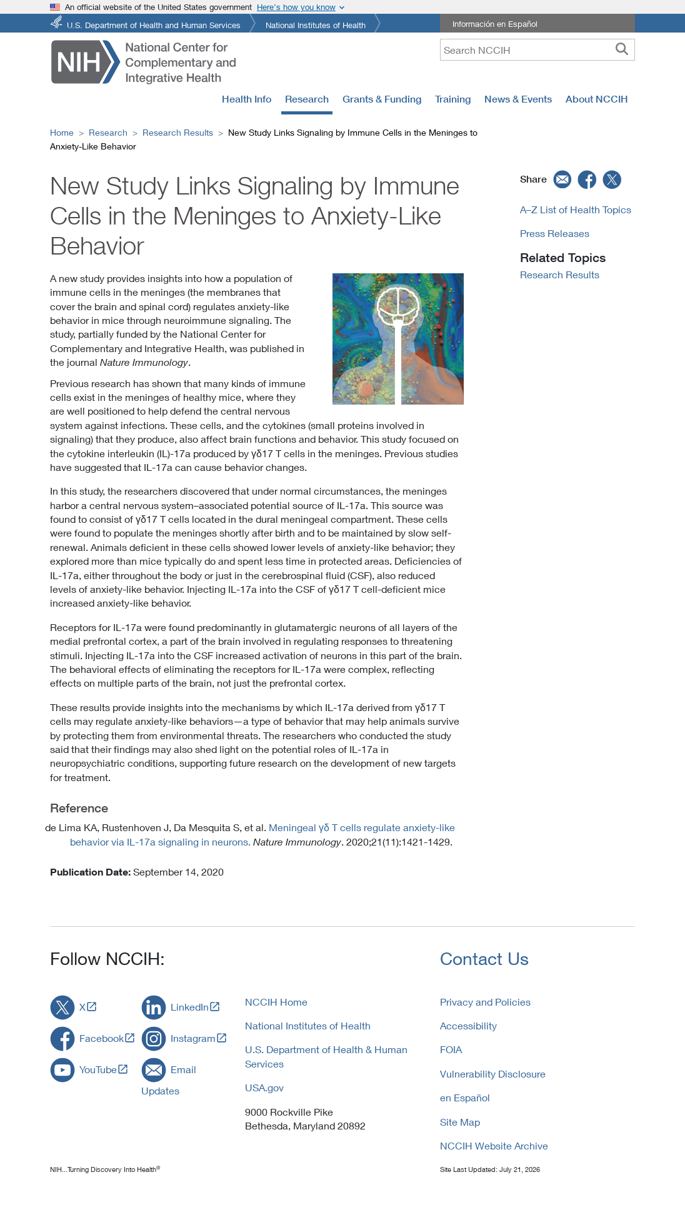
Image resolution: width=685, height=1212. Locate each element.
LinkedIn (190, 1007)
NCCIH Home (276, 1001)
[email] (561, 179)
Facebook (101, 1038)
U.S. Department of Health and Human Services (154, 24)
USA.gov (264, 1087)
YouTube (98, 1069)
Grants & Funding (381, 99)
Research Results (177, 132)
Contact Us (484, 958)
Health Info (246, 99)
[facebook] (587, 179)
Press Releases (554, 233)
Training (453, 99)
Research (307, 99)
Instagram (193, 1038)
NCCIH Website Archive (494, 1145)
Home (62, 132)
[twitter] (612, 179)
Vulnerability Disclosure (493, 1073)
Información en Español (495, 24)
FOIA (451, 1049)
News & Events (518, 99)
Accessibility (468, 1025)
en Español (465, 1097)
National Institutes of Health (316, 24)
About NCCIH (597, 99)
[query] (537, 50)
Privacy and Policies (485, 1001)
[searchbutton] (622, 49)
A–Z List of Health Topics (575, 209)
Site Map (460, 1122)
